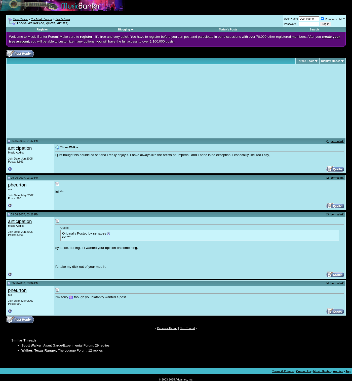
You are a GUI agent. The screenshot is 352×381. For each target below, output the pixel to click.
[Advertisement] (50, 101)
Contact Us (303, 371)
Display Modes (330, 60)
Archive (338, 371)
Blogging (124, 29)
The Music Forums (41, 19)
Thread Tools (305, 60)
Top (348, 371)
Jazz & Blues (62, 19)
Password (290, 23)
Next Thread (187, 328)
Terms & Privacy (283, 371)
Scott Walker (31, 345)
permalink (336, 141)
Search (314, 29)
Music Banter (20, 19)
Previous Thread (167, 328)
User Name (291, 18)
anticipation (20, 148)
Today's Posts (228, 29)
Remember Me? (333, 19)
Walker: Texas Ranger (38, 350)
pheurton (17, 184)
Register (42, 29)
